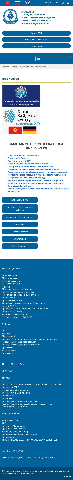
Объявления (20, 239)
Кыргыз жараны (19, 246)
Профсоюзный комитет (12, 300)
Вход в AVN (36, 33)
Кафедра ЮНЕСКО (19, 200)
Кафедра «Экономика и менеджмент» (19, 342)
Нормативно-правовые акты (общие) (19, 292)
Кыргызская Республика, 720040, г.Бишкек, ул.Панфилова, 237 (30, 458)
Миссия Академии (10, 278)
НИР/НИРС (20, 224)
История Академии (11, 281)
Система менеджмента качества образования (23, 303)
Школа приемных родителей (15, 407)
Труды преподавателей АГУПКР (17, 317)
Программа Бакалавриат (13, 429)
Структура (7, 286)
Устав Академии (9, 275)
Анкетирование (9, 350)
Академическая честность (14, 314)
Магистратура (8, 336)
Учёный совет (8, 298)
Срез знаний (8, 347)
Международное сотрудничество (17, 289)
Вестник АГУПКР (9, 306)
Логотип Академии (11, 284)
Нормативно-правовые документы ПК (19, 434)
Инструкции (7, 371)
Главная (5, 67)
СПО (4, 331)
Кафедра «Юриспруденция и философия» (21, 345)
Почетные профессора (12, 311)
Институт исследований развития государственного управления (32, 384)
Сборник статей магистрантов (16, 393)
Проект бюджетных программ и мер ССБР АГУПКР (25, 309)
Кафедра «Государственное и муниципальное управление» (29, 339)
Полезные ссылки (20, 232)
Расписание (36, 46)
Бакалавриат (8, 333)
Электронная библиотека (36, 39)
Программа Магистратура (14, 426)
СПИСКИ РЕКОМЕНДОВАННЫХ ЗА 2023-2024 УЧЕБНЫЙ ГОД (29, 440)
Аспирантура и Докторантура (20, 217)
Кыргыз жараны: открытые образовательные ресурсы (27, 404)
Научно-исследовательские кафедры (20, 208)
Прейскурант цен (10, 437)
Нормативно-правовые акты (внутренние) (21, 295)
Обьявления (8, 398)
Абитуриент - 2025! (11, 420)
